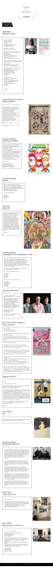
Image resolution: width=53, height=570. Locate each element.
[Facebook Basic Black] (36, 14)
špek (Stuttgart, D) (11, 165)
